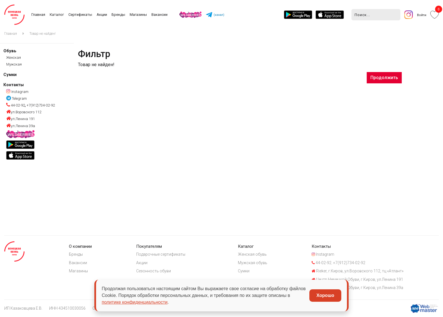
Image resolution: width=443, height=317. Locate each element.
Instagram (17, 92)
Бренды (118, 14)
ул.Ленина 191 (20, 119)
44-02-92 (15, 105)
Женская (13, 57)
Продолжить (384, 77)
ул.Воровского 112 (23, 112)
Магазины (138, 14)
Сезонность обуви (153, 271)
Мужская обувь (252, 262)
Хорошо (325, 295)
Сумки (10, 74)
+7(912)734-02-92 (40, 105)
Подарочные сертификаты (160, 254)
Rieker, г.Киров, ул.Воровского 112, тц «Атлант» (357, 271)
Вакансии (159, 14)
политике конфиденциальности (135, 302)
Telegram (16, 98)
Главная (38, 14)
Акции (102, 14)
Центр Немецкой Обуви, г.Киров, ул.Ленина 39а (357, 287)
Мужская (14, 64)
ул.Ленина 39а (20, 126)
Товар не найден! (42, 34)
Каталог (57, 14)
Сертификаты (80, 14)
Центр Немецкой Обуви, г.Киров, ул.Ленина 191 (357, 279)
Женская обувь (252, 254)
